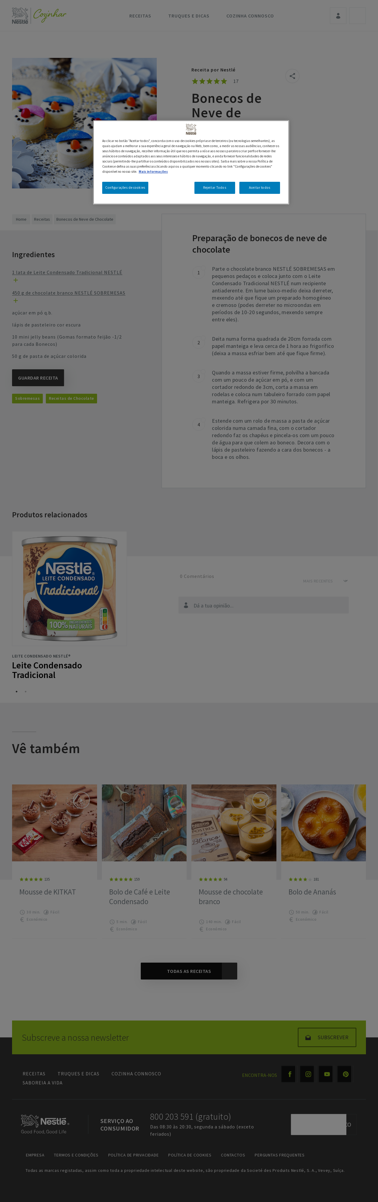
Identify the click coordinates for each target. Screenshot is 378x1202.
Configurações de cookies (125, 187)
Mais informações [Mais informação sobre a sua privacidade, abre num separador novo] (153, 171)
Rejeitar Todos (214, 187)
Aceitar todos (259, 187)
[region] (191, 162)
